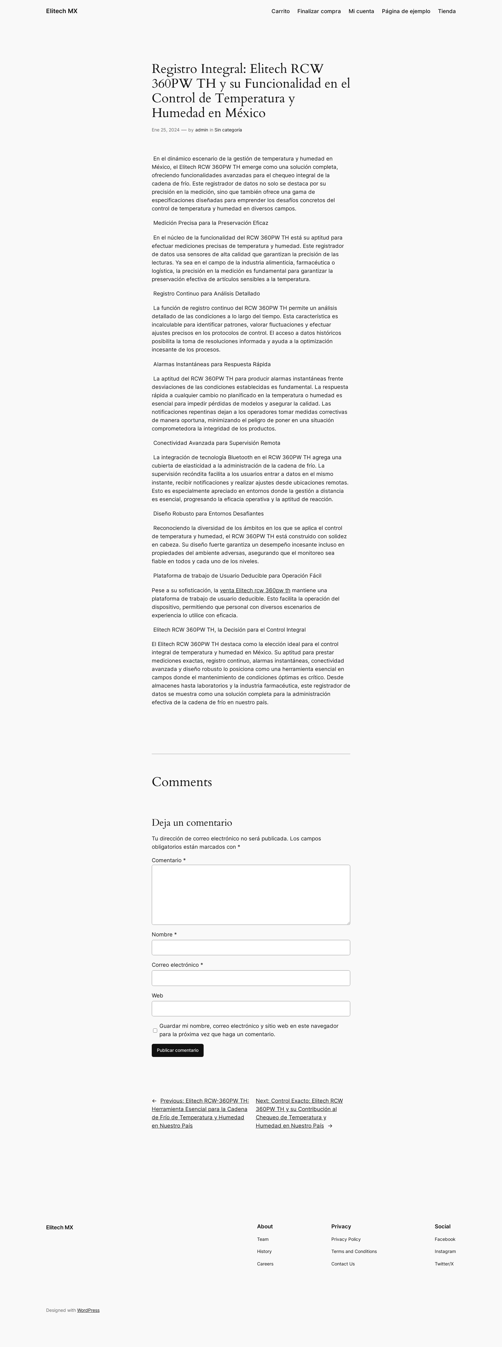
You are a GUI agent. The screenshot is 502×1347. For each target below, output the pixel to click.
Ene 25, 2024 (166, 129)
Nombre (164, 934)
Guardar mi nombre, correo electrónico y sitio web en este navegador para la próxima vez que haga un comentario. (248, 1030)
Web (157, 995)
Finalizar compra (319, 11)
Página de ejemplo (406, 11)
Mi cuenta (361, 11)
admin (201, 129)
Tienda (447, 11)
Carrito (280, 11)
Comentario (169, 860)
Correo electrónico (177, 965)
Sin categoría (228, 129)
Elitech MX (61, 11)
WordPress (88, 1310)
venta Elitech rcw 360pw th (255, 590)
